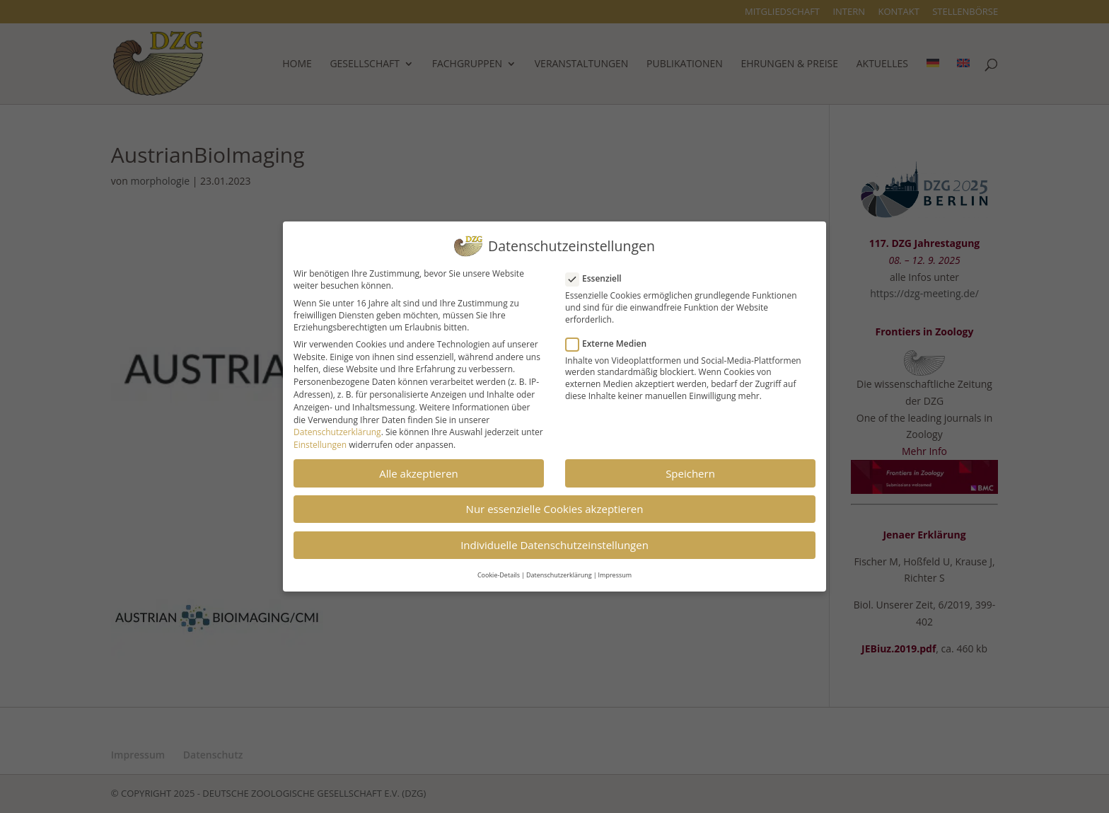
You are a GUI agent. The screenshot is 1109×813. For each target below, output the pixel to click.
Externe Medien (611, 339)
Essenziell (599, 273)
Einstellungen (320, 440)
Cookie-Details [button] (498, 570)
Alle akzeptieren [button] (418, 468)
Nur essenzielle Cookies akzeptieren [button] (555, 504)
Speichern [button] (690, 468)
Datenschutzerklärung (337, 427)
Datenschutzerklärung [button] (559, 570)
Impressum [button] (615, 570)
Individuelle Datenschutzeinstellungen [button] (554, 540)
